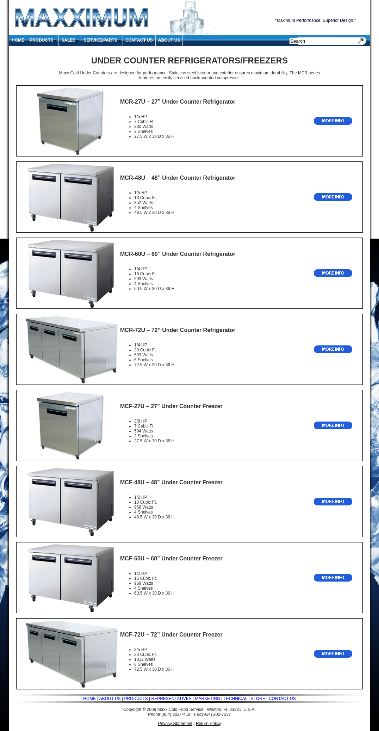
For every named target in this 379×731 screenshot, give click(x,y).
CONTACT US (139, 40)
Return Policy (208, 723)
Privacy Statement (175, 723)
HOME (18, 40)
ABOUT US (169, 40)
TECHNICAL (235, 698)
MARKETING (207, 698)
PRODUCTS (41, 40)
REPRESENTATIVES (171, 698)
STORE (258, 698)
